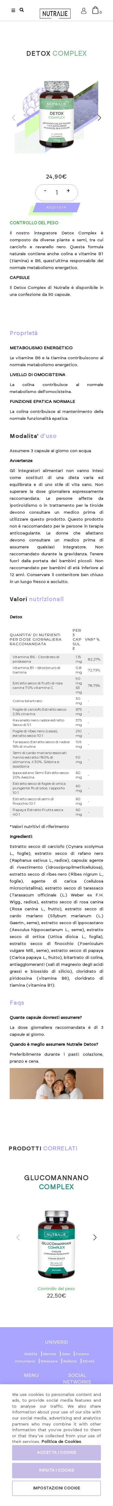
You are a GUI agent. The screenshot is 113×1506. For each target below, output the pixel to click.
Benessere (49, 1361)
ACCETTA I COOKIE (56, 1453)
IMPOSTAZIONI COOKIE (56, 1488)
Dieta (66, 1354)
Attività (88, 1361)
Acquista (56, 207)
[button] (99, 118)
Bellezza (70, 1361)
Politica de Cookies (61, 1442)
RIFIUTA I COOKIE (56, 1471)
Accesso (84, 12)
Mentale (49, 1354)
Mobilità (30, 1354)
